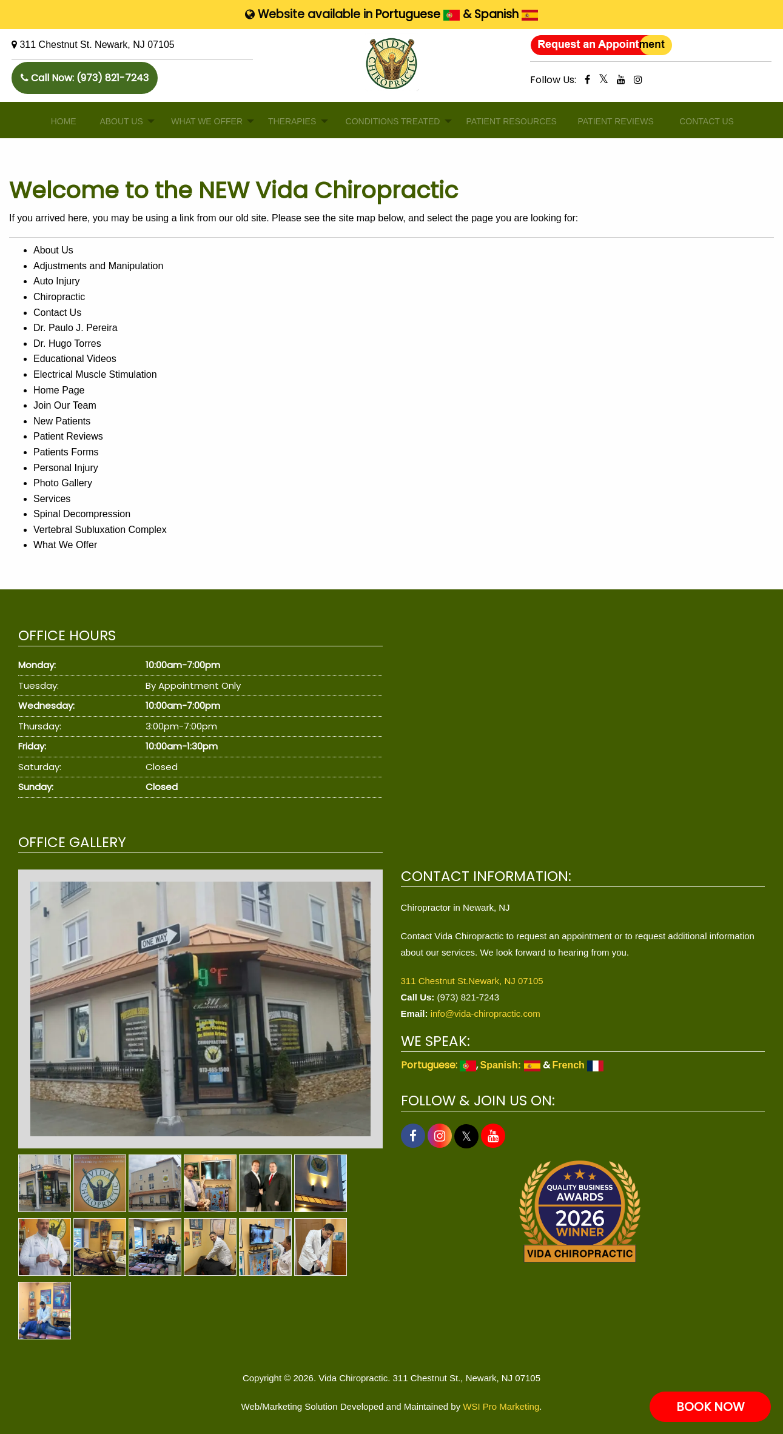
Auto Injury (56, 281)
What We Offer (65, 545)
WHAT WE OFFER (202, 121)
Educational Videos (74, 358)
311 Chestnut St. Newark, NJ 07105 (96, 44)
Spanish (506, 14)
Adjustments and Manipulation (98, 266)
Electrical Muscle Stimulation (95, 374)
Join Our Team (64, 405)
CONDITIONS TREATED (386, 121)
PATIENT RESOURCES (505, 121)
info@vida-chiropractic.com (485, 1013)
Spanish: (510, 1065)
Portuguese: (438, 1065)
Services (51, 499)
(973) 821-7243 (112, 78)
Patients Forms (66, 452)
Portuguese (417, 14)
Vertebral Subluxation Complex (100, 529)
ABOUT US (117, 121)
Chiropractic (59, 297)
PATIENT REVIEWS (610, 121)
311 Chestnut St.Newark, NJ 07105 (472, 981)
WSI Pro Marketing (501, 1406)
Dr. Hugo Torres (67, 343)
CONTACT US (702, 121)
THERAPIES (288, 121)
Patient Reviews (68, 436)
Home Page (59, 390)
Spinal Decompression (81, 514)
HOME (61, 121)
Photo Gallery (62, 483)
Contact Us (57, 312)
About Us (53, 250)
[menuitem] (61, 121)
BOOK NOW (710, 1406)
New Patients (61, 421)
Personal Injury (65, 468)
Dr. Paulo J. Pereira (75, 328)
